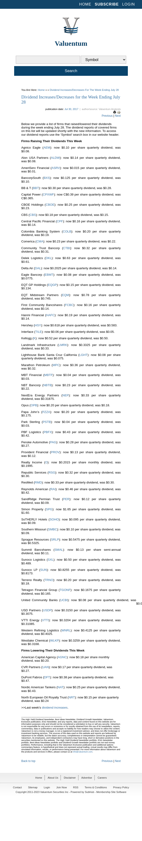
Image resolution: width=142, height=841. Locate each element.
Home (85, 4)
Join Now (61, 787)
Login (128, 4)
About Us (53, 777)
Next (118, 115)
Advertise (86, 777)
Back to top (28, 761)
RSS (75, 787)
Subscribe (107, 4)
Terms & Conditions (96, 787)
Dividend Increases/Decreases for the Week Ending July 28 (84, 90)
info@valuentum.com (83, 752)
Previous (107, 115)
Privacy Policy (121, 787)
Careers (102, 777)
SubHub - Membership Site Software (105, 792)
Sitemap (32, 787)
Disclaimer (70, 777)
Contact (17, 787)
